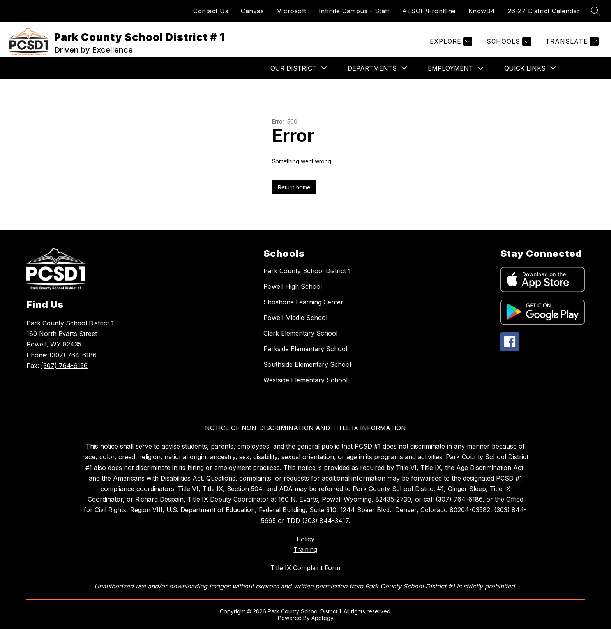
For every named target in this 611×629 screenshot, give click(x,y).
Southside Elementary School (307, 364)
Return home (294, 187)
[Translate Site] (571, 41)
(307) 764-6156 (64, 365)
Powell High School (292, 286)
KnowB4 (481, 11)
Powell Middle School (295, 318)
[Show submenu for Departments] (372, 68)
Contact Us (210, 11)
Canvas (252, 11)
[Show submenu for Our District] (293, 68)
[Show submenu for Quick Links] (525, 68)
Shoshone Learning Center (303, 302)
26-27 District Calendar (544, 11)
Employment (450, 68)
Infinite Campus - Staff (354, 11)
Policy (305, 539)
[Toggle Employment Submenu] (481, 68)
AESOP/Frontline (429, 11)
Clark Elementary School (300, 333)
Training (305, 549)
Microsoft (291, 11)
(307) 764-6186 (73, 355)
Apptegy (322, 618)
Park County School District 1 (307, 271)
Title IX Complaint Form (305, 568)
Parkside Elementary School (305, 349)
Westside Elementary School (305, 380)
